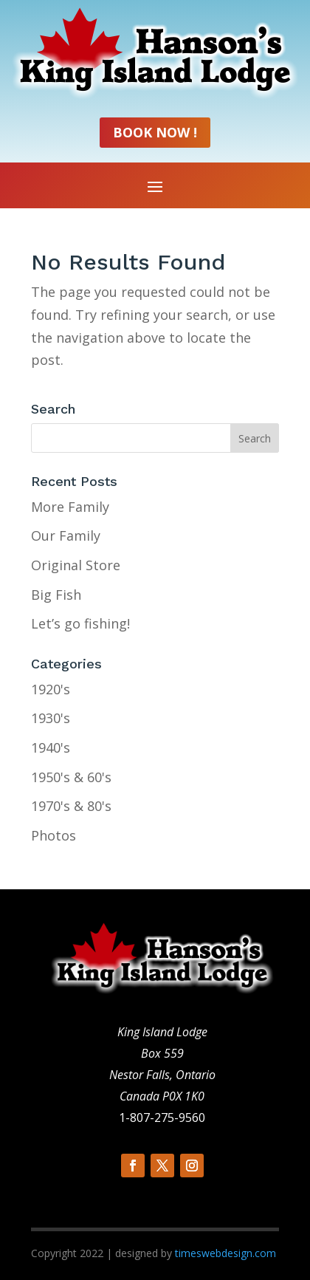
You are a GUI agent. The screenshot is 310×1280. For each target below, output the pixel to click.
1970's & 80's (71, 806)
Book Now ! (155, 132)
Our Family (65, 535)
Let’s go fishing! (80, 623)
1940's (50, 747)
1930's (50, 718)
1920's (50, 689)
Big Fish (56, 594)
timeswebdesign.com (225, 1253)
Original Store (75, 565)
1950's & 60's (71, 777)
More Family (70, 507)
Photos (53, 835)
